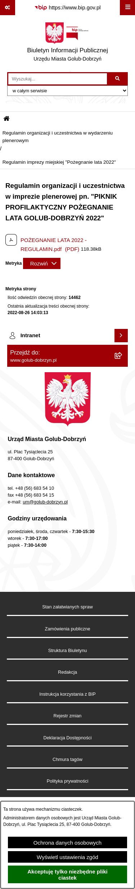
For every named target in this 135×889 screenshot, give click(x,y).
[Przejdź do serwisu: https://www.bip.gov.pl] (67, 7)
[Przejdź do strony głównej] (67, 43)
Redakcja (67, 672)
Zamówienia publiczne (67, 628)
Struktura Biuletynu (67, 650)
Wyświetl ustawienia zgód (67, 857)
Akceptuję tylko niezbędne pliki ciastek (67, 874)
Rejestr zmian (68, 715)
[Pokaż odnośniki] (7, 7)
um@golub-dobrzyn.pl (45, 502)
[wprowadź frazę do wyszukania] (57, 79)
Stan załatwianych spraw (67, 606)
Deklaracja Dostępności (68, 737)
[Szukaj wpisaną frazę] (118, 79)
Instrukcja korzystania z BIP (67, 694)
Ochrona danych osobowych (67, 843)
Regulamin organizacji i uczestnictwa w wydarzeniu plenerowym (58, 136)
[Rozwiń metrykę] (41, 263)
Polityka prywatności (68, 781)
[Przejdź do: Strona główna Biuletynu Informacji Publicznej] (6, 119)
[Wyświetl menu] (127, 7)
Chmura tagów (67, 759)
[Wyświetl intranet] (121, 336)
